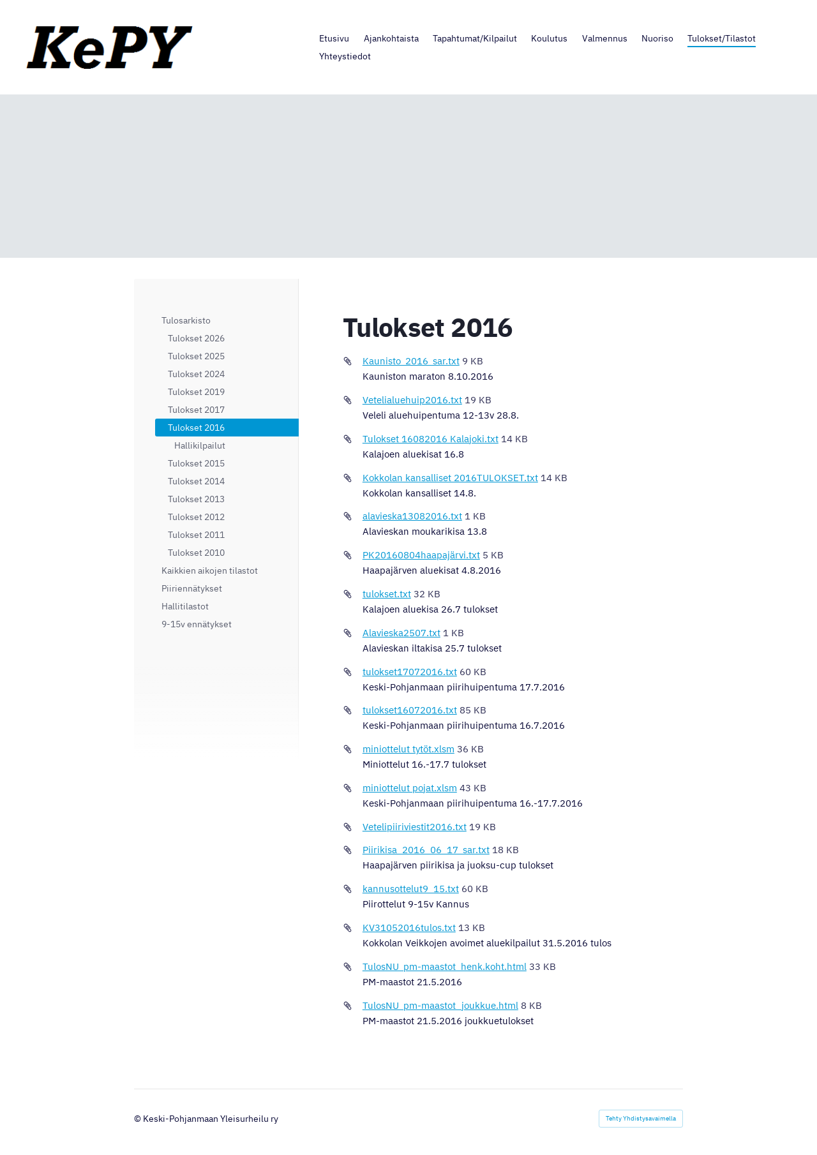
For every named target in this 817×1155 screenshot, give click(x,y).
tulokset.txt (387, 594)
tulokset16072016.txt (410, 710)
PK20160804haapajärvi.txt (421, 555)
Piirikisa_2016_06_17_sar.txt (426, 850)
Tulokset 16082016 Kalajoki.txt (430, 439)
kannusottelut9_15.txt (411, 889)
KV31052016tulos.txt (409, 927)
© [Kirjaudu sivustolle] (138, 1118)
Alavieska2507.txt (401, 633)
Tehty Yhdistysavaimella (641, 1118)
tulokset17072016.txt (410, 672)
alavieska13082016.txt (412, 516)
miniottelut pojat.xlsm (410, 788)
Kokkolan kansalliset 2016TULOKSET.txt (450, 478)
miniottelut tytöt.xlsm (408, 749)
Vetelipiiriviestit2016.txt (415, 827)
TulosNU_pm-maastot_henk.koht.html (445, 966)
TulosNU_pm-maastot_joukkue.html (440, 1005)
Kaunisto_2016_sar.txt (411, 361)
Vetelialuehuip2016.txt (412, 400)
